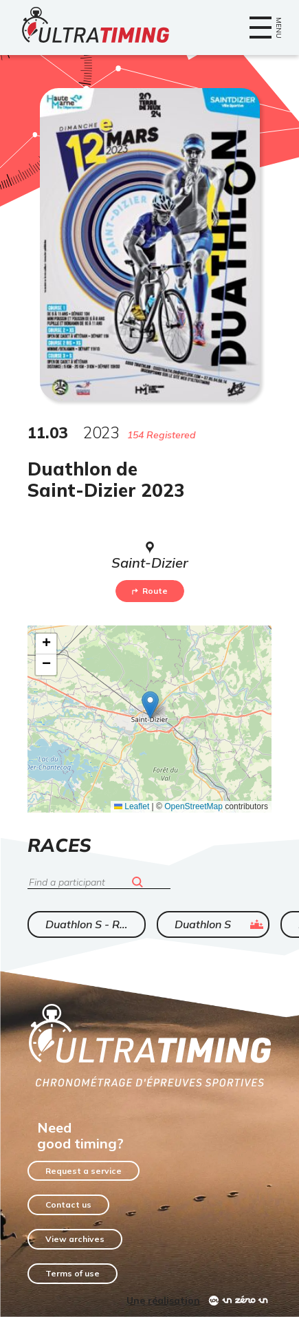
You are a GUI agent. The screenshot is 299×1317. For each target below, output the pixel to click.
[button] (150, 705)
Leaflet (131, 806)
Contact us (68, 1204)
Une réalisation (163, 1300)
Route (150, 591)
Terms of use (72, 1273)
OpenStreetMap (193, 806)
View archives (74, 1239)
